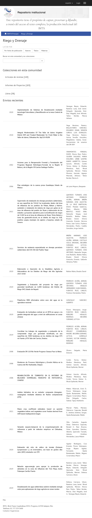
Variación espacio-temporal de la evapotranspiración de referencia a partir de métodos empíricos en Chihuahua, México (39, 429)
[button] (69, 3)
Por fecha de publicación (13, 51)
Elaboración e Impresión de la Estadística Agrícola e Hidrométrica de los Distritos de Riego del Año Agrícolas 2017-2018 (39, 271)
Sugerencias (14, 511)
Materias (44, 51)
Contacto (6, 511)
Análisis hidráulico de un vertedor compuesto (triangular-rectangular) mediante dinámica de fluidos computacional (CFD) (39, 394)
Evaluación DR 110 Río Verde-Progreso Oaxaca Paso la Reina (39, 351)
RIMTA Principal (12, 34)
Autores (28, 51)
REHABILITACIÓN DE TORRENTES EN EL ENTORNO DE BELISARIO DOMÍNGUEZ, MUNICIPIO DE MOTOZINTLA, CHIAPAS (39, 377)
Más (4, 500)
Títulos (36, 51)
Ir (42, 61)
